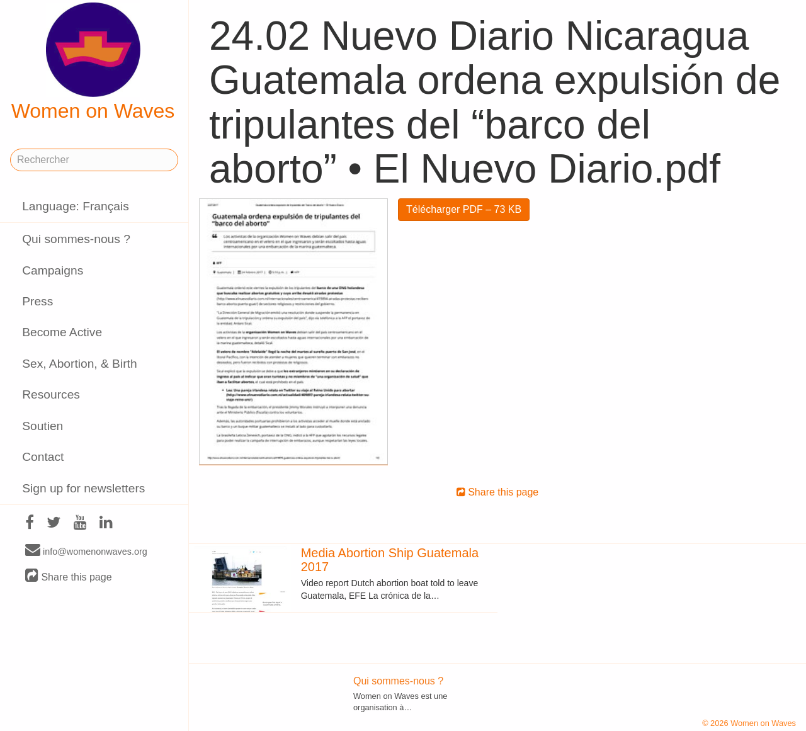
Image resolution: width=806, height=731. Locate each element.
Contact (43, 456)
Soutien (42, 426)
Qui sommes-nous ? (76, 239)
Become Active (62, 332)
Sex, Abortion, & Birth (79, 363)
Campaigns (52, 270)
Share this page (68, 576)
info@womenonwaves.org (86, 551)
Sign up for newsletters (83, 488)
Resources (51, 394)
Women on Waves (93, 62)
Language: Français (75, 206)
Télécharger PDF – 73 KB (463, 209)
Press (37, 301)
